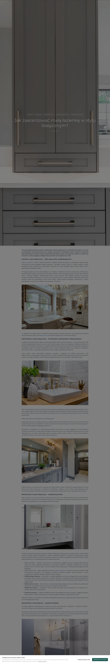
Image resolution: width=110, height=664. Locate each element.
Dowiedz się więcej (42, 661)
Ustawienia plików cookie (84, 659)
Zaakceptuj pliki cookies (100, 659)
